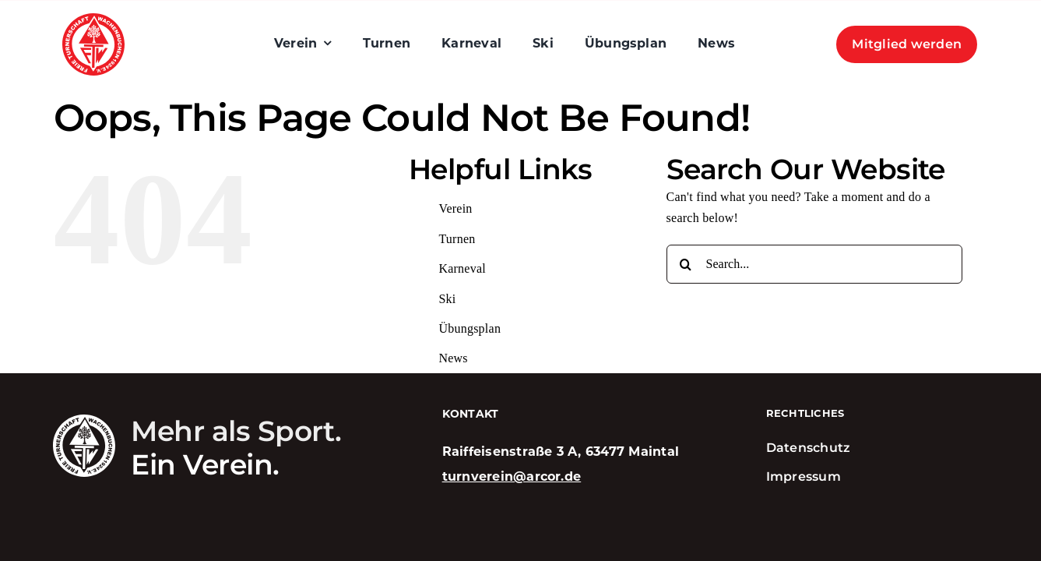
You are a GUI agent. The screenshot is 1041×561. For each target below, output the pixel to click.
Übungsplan (469, 328)
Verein (455, 208)
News (452, 358)
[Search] (685, 264)
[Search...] (814, 264)
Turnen (456, 238)
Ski (446, 298)
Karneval (462, 268)
